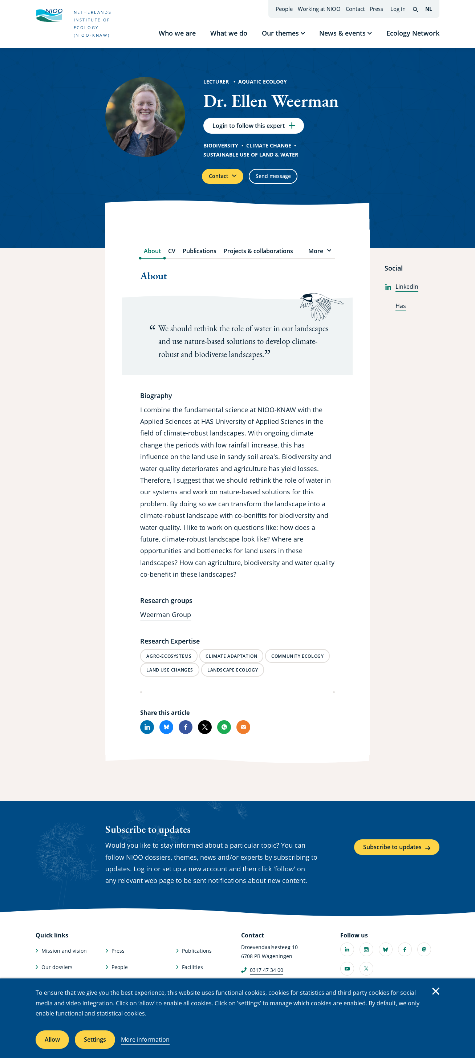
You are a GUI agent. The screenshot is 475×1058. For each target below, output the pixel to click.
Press (376, 8)
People (284, 8)
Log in (398, 8)
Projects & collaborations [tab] (258, 257)
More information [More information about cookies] (145, 1039)
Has (395, 311)
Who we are (177, 33)
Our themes (280, 33)
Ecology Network (412, 33)
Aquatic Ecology (262, 81)
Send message (285, 180)
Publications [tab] (199, 257)
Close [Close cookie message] (436, 991)
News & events (342, 33)
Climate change (268, 148)
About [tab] (152, 257)
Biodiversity (220, 148)
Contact (355, 8)
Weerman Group (165, 620)
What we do (228, 33)
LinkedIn (401, 292)
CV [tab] (171, 257)
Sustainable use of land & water (250, 157)
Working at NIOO (319, 8)
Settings (95, 1039)
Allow (52, 1039)
